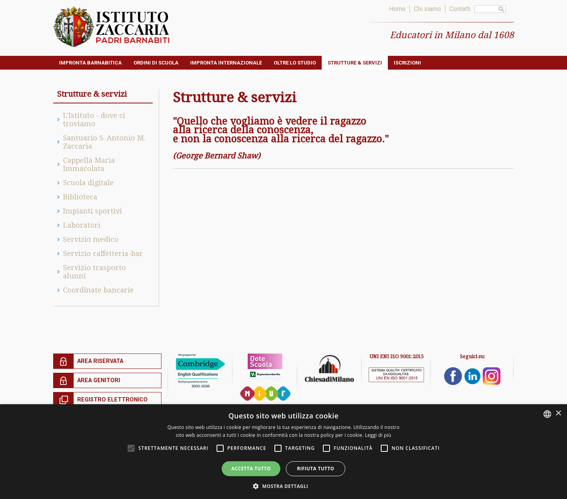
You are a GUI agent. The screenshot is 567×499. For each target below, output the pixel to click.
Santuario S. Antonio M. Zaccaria (104, 142)
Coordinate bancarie (98, 290)
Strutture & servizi (355, 63)
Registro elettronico (112, 399)
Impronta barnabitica (90, 63)
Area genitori (98, 380)
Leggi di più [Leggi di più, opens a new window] (378, 435)
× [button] (558, 413)
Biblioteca (80, 197)
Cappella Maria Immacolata (89, 164)
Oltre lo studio (295, 63)
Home (397, 9)
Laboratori (81, 225)
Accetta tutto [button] (251, 468)
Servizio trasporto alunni (94, 271)
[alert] (283, 451)
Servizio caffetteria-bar (103, 253)
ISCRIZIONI (407, 63)
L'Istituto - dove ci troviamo (94, 119)
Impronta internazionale (226, 63)
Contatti (460, 9)
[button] (283, 486)
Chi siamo (427, 9)
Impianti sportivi (92, 211)
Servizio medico (91, 239)
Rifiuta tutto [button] (315, 468)
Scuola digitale (88, 183)
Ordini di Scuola (155, 63)
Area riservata (100, 361)
